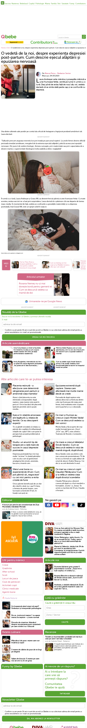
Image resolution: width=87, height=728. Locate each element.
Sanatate (65, 4)
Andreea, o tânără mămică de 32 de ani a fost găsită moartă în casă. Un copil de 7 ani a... (68, 587)
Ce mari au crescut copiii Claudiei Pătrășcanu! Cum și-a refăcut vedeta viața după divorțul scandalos (69, 473)
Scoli (4, 575)
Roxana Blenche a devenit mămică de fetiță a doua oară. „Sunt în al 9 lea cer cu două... (68, 578)
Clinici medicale (10, 588)
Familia (54, 4)
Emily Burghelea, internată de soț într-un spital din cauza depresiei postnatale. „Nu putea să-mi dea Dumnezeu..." (28, 363)
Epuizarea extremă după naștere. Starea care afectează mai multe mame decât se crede (69, 389)
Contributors (80, 4)
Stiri (59, 4)
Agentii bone (8, 592)
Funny (71, 4)
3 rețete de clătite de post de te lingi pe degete (26, 651)
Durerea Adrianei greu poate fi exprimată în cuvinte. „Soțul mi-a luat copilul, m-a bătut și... (67, 569)
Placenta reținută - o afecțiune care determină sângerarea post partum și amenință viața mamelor (26, 389)
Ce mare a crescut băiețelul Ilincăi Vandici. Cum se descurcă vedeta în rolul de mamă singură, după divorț (70, 446)
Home (3, 48)
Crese (5, 565)
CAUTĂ (65, 622)
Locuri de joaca (10, 578)
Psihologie (39, 4)
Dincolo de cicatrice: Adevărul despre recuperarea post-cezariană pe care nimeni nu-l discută (25, 624)
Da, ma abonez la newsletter (43, 719)
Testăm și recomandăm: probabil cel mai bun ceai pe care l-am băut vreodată (63, 638)
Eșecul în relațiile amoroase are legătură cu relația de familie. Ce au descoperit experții (27, 419)
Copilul (31, 4)
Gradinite (7, 568)
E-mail (4, 320)
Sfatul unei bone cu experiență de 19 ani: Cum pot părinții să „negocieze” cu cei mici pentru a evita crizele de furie (26, 474)
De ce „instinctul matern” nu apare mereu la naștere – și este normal (25, 616)
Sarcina (8, 4)
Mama (47, 4)
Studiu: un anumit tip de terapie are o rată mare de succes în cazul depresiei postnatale (26, 446)
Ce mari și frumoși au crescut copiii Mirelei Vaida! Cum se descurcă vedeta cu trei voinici (70, 419)
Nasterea (15, 4)
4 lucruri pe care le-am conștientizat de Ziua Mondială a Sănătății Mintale (20, 506)
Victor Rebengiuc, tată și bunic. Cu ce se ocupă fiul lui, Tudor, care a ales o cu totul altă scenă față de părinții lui (68, 540)
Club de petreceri (11, 581)
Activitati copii (9, 585)
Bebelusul (24, 4)
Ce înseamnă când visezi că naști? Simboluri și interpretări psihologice (26, 607)
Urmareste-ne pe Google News (43, 301)
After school (8, 571)
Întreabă (65, 694)
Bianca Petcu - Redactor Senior (58, 73)
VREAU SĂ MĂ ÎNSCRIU (43, 337)
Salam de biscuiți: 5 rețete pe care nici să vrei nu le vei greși (25, 660)
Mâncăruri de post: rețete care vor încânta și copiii (25, 642)
